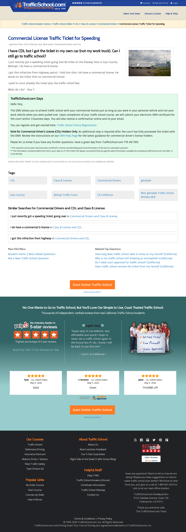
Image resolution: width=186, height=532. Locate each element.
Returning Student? (92, 292)
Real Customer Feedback (93, 449)
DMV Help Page (69, 135)
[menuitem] (131, 13)
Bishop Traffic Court (66, 195)
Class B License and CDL (67, 227)
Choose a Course (153, 13)
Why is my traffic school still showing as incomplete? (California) (133, 258)
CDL (77, 24)
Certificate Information (93, 485)
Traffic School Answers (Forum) (93, 480)
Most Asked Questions (42, 254)
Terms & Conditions (85, 518)
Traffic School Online (62, 24)
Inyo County (17, 195)
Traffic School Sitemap (93, 490)
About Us (93, 444)
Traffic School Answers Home (36, 24)
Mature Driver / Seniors (35, 459)
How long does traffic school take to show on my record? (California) (136, 254)
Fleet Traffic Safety (35, 464)
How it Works (35, 499)
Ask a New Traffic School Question (28, 258)
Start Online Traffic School (92, 285)
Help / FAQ (93, 475)
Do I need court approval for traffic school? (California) (127, 262)
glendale (146, 180)
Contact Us (93, 494)
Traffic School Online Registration (77, 125)
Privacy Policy (105, 518)
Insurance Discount (34, 454)
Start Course (35, 490)
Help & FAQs (172, 13)
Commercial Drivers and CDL (72, 238)
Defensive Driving (35, 449)
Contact (145, 3)
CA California (105, 195)
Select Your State (131, 13)
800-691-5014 (160, 3)
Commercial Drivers (107, 24)
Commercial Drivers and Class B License (93, 216)
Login (174, 3)
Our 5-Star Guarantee (93, 454)
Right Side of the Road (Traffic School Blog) (93, 459)
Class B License (88, 24)
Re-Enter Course (35, 485)
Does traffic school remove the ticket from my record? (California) (134, 266)
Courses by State (35, 494)
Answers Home (17, 254)
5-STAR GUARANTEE (87, 3)
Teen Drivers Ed (35, 468)
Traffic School (35, 444)
